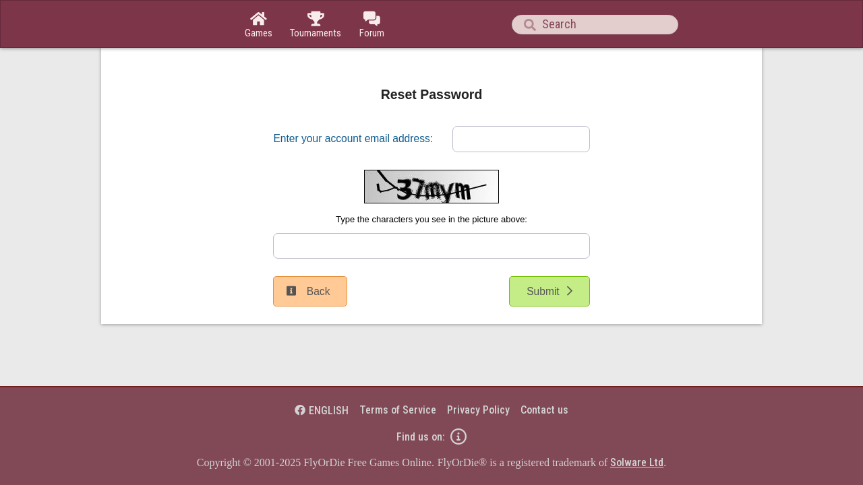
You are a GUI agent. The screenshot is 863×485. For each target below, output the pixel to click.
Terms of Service (397, 409)
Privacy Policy (478, 409)
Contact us (544, 409)
